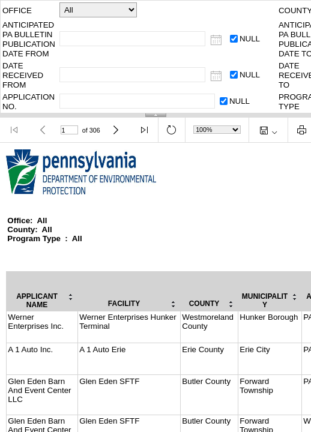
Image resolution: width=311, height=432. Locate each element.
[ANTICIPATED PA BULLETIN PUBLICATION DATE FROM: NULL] (234, 39)
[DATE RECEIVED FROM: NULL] (234, 75)
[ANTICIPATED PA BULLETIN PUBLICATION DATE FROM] (216, 40)
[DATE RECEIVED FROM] (216, 76)
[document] (155, 287)
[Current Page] (70, 130)
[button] (14, 130)
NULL (250, 38)
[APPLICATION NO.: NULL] (224, 101)
